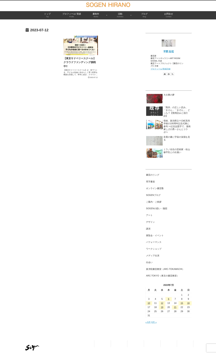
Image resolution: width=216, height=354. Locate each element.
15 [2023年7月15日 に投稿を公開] (182, 303)
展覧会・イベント (155, 235)
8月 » (154, 322)
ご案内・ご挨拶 (153, 202)
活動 (152, 342)
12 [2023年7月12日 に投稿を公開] (162, 303)
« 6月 (148, 322)
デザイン (150, 222)
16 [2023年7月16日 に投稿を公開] (188, 303)
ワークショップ (153, 249)
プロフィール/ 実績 (119, 343)
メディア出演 (152, 255)
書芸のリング (152, 175)
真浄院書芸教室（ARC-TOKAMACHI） (165, 269)
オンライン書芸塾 (155, 188)
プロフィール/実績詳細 (160, 69)
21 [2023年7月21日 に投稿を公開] (175, 307)
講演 (148, 229)
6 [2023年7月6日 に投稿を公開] (168, 299)
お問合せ (185, 342)
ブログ (169, 342)
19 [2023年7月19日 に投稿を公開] (162, 307)
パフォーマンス (153, 242)
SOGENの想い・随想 (156, 208)
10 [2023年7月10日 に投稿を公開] (149, 303)
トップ (103, 342)
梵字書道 (150, 181)
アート (149, 215)
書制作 (136, 342)
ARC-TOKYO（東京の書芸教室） (162, 276)
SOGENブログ (153, 195)
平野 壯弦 (168, 51)
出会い (149, 262)
